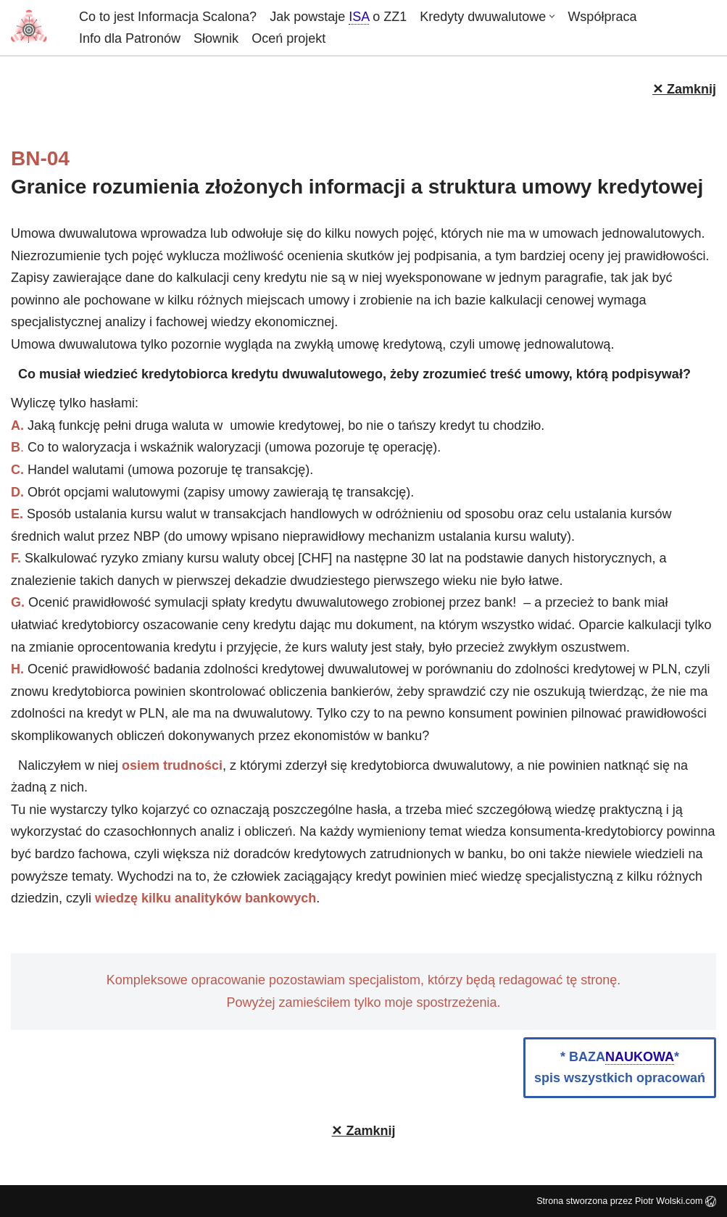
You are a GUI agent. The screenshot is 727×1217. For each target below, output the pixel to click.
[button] (551, 16)
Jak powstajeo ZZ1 (338, 17)
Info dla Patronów (129, 38)
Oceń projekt (288, 38)
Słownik (216, 38)
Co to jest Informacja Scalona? (168, 16)
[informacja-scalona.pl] (32, 27)
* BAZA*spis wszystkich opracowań (619, 1067)
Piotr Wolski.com (675, 1201)
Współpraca (602, 16)
